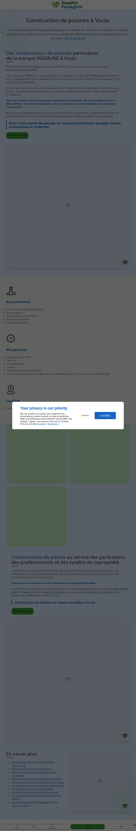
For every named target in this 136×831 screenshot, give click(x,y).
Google (41, 424)
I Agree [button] (105, 415)
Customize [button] (85, 415)
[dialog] (68, 415)
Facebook (52, 424)
